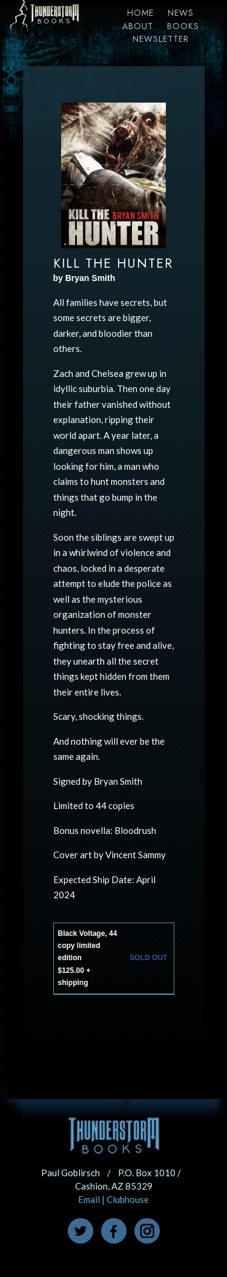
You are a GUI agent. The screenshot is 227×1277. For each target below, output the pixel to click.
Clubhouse (128, 1199)
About (137, 26)
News (181, 13)
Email (89, 1199)
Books (183, 26)
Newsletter (161, 39)
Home (140, 13)
